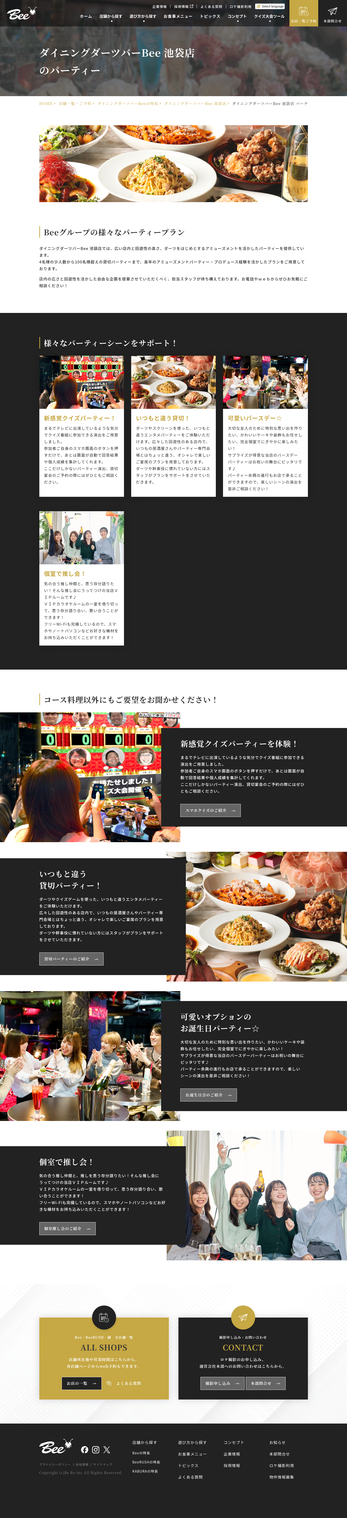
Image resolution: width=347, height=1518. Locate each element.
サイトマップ (102, 1464)
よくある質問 (211, 6)
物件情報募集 (281, 1477)
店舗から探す (144, 1442)
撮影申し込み (218, 1383)
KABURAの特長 (145, 1471)
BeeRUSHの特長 (146, 1462)
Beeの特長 (141, 1452)
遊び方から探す (192, 1442)
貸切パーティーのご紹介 (67, 959)
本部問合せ (332, 21)
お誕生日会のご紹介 (204, 1095)
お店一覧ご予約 (304, 21)
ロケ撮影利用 (241, 6)
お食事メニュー (192, 1454)
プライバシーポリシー (55, 1464)
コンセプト (234, 1442)
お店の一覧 (77, 1383)
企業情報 (159, 6)
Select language (273, 6)
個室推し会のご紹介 (63, 1228)
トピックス (188, 1465)
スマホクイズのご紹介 (206, 810)
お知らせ (277, 1442)
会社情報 (82, 1464)
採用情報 (183, 6)
